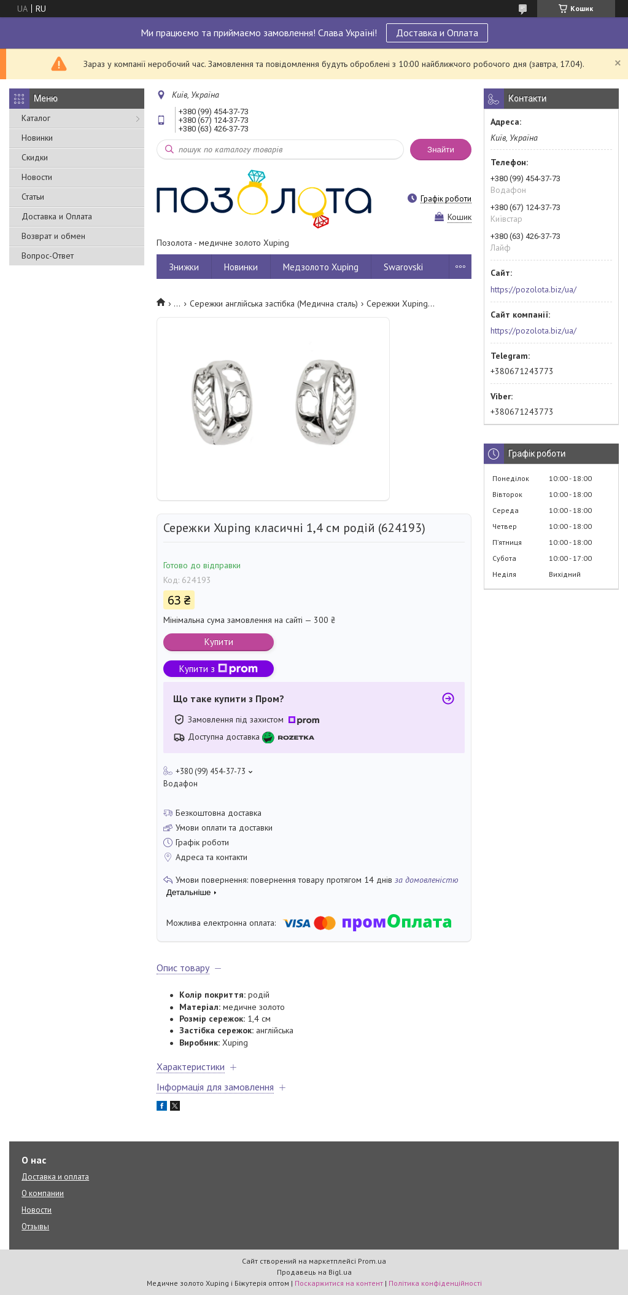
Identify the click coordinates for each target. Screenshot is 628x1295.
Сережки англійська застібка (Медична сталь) (274, 303)
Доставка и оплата (55, 1177)
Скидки (34, 157)
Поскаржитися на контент (339, 1283)
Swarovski (403, 267)
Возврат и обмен (53, 235)
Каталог (35, 117)
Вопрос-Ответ (47, 255)
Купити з (218, 669)
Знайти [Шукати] (440, 149)
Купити (218, 642)
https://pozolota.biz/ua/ (533, 289)
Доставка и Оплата (437, 32)
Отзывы (35, 1226)
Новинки (37, 137)
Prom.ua (372, 1261)
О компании (42, 1193)
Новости (36, 176)
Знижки (184, 267)
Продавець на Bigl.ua (314, 1272)
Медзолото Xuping (321, 267)
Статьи (32, 196)
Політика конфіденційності (435, 1283)
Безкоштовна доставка (219, 812)
